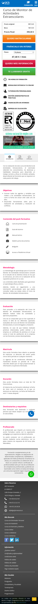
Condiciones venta (10, 556)
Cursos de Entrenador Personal (14, 520)
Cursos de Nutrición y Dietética (14, 527)
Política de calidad (10, 563)
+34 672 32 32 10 (14, 503)
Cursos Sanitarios (10, 536)
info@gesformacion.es (16, 510)
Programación (9, 594)
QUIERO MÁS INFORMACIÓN (19, 63)
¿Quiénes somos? (10, 550)
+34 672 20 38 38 (14, 507)
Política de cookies (10, 560)
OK (34, 599)
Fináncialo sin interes (19, 46)
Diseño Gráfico (9, 591)
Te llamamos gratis (19, 71)
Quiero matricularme (19, 38)
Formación (28, 3)
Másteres (8, 578)
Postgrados (8, 581)
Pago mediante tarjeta (12, 569)
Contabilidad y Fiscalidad (13, 584)
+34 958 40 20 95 (14, 499)
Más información (21, 602)
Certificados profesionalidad (13, 553)
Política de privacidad (11, 566)
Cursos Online (9, 530)
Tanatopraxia (9, 587)
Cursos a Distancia (10, 533)
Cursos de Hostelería (11, 523)
